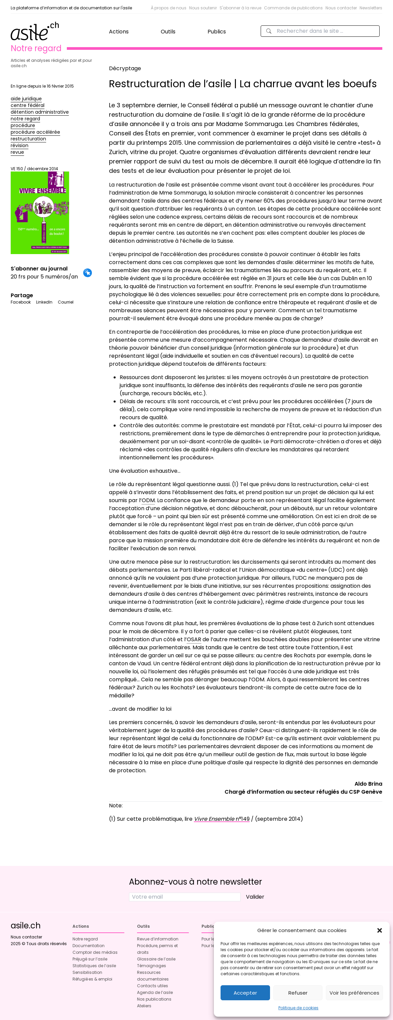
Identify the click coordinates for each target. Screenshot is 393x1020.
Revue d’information (157, 939)
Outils (168, 31)
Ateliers (144, 1006)
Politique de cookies (298, 1008)
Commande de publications (293, 8)
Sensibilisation (87, 972)
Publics (217, 31)
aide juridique (26, 98)
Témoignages (151, 966)
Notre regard (85, 939)
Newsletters (371, 8)
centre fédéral (27, 105)
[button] (379, 930)
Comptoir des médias (95, 952)
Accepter (245, 992)
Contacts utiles (152, 986)
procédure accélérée (35, 132)
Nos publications (154, 999)
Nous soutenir (203, 8)
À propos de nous (168, 8)
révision (19, 145)
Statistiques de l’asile (94, 966)
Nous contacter (341, 8)
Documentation (89, 945)
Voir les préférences (354, 992)
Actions (119, 31)
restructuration (28, 138)
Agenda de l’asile (155, 992)
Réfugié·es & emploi (92, 979)
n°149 (222, 819)
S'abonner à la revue (240, 8)
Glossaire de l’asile (156, 959)
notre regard (25, 118)
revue (17, 152)
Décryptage (125, 68)
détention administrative (40, 112)
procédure (23, 125)
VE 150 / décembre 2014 (40, 210)
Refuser (297, 992)
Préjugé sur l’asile (90, 959)
